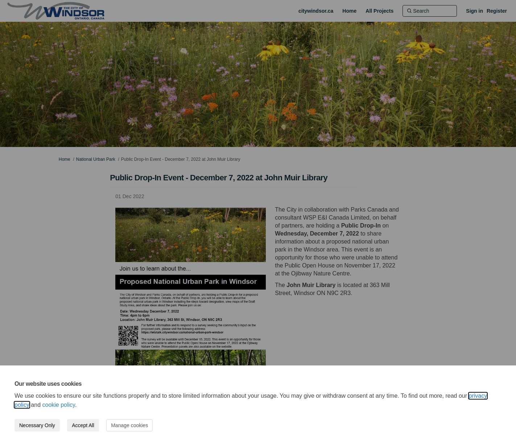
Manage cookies (129, 425)
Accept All (83, 425)
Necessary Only (37, 425)
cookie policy (58, 405)
